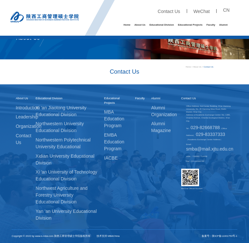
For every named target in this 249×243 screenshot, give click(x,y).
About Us (140, 24)
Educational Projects (190, 24)
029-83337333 (210, 134)
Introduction (27, 107)
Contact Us (169, 11)
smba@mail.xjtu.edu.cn (209, 149)
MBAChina (114, 236)
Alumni (223, 24)
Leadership (27, 116)
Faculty (211, 24)
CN (226, 10)
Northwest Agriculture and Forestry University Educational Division (62, 195)
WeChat (202, 11)
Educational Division (161, 24)
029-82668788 (205, 127)
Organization (28, 126)
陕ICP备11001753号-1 (224, 236)
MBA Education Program (114, 118)
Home (127, 24)
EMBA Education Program (114, 141)
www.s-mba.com (44, 236)
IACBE (111, 158)
